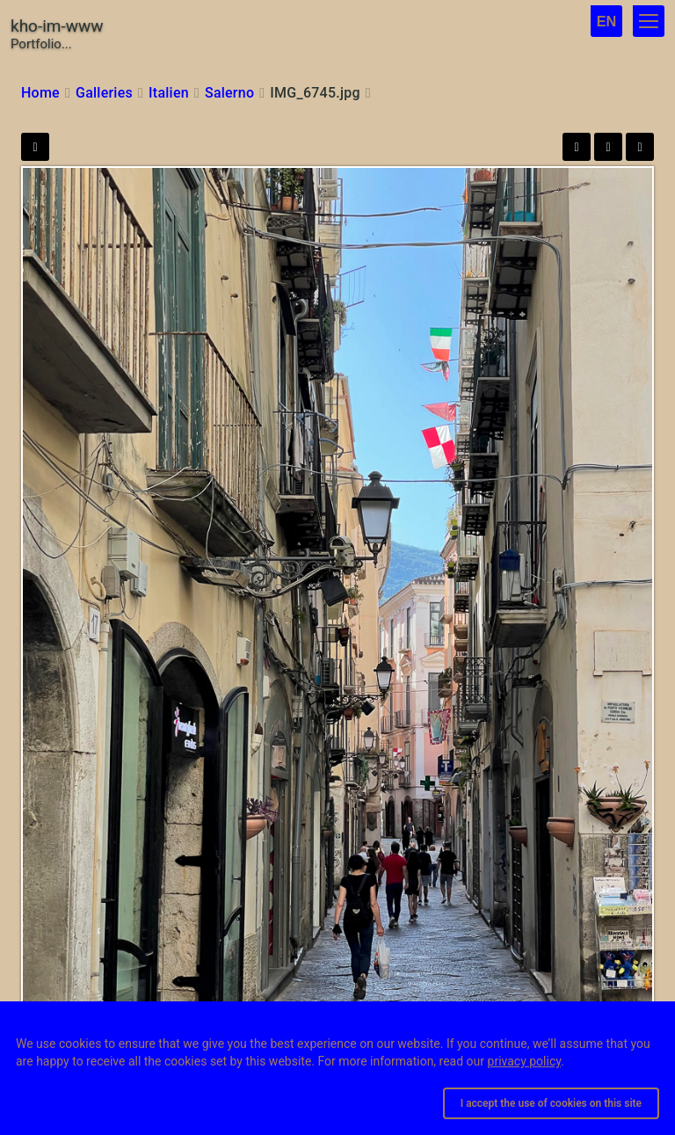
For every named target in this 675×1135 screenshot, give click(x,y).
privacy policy (525, 1061)
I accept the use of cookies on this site (551, 1103)
